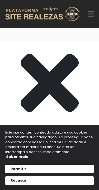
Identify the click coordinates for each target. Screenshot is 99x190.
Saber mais (17, 156)
